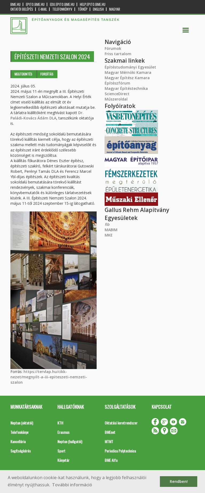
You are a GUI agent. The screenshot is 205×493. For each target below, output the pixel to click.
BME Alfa (111, 460)
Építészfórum (117, 83)
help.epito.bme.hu (92, 4)
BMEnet (110, 432)
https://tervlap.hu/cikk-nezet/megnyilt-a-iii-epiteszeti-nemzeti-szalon (48, 377)
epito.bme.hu (35, 4)
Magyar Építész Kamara (127, 77)
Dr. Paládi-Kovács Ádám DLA (47, 115)
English (98, 9)
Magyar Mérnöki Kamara (128, 72)
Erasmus (63, 432)
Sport (61, 451)
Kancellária (18, 441)
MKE (109, 235)
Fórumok (113, 48)
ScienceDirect (117, 93)
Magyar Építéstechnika (126, 88)
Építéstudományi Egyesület (130, 67)
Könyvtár (63, 460)
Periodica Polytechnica (120, 451)
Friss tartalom (118, 53)
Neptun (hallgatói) (69, 441)
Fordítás (46, 74)
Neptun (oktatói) (21, 423)
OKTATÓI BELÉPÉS (21, 9)
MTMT (109, 441)
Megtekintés (23, 74)
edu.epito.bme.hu (62, 4)
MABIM (111, 229)
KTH (60, 423)
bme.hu (15, 4)
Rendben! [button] (179, 481)
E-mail (42, 9)
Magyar (114, 9)
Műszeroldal (116, 99)
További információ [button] (72, 485)
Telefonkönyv (62, 9)
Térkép (83, 9)
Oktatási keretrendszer (121, 423)
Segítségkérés (20, 451)
